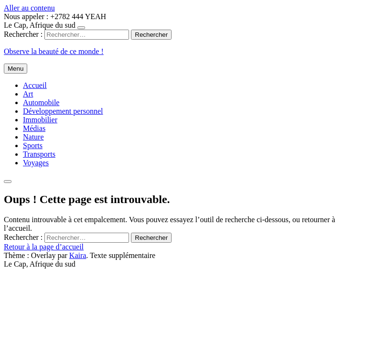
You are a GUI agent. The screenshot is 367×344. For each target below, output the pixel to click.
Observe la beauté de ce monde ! (54, 51)
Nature (33, 137)
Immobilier (40, 120)
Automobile (41, 102)
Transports (39, 154)
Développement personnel (63, 111)
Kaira (77, 255)
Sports (33, 145)
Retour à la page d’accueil (44, 247)
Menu (15, 68)
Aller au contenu (29, 8)
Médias (34, 128)
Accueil (35, 85)
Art (28, 94)
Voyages (36, 163)
